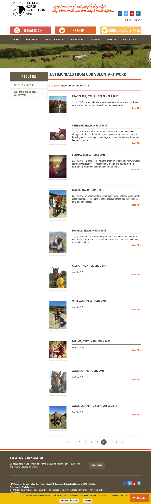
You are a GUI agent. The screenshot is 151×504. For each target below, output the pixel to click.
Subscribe (97, 465)
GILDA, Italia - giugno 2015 (89, 265)
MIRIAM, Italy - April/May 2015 (91, 341)
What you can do (54, 39)
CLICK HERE (53, 85)
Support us (77, 39)
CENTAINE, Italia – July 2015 (89, 125)
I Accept (87, 500)
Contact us (129, 39)
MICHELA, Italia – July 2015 (89, 230)
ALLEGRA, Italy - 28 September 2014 (94, 405)
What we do (32, 39)
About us (95, 39)
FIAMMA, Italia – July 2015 (88, 154)
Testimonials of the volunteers (25, 94)
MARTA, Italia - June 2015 (88, 190)
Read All (136, 108)
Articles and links (24, 85)
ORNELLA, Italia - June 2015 (89, 300)
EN (137, 19)
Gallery (111, 39)
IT (128, 19)
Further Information (68, 500)
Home (16, 39)
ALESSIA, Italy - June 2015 (88, 370)
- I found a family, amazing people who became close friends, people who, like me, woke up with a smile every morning (106, 104)
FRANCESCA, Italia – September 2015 (95, 96)
